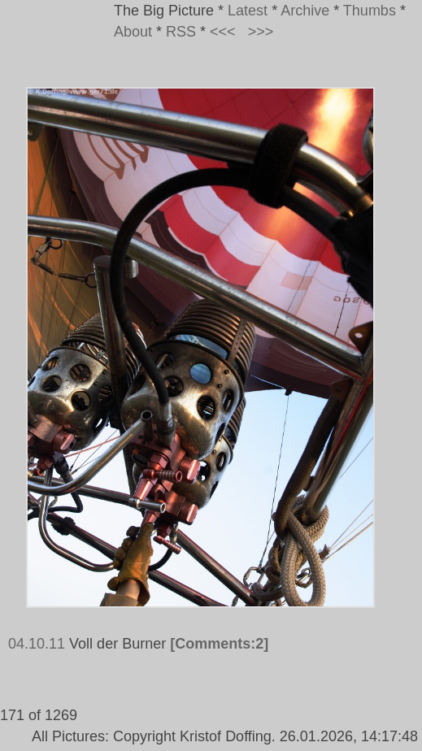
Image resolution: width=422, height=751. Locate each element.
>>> (261, 32)
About (133, 32)
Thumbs (369, 10)
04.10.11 (36, 644)
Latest (248, 10)
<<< (223, 32)
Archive (305, 10)
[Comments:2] (219, 644)
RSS (181, 32)
